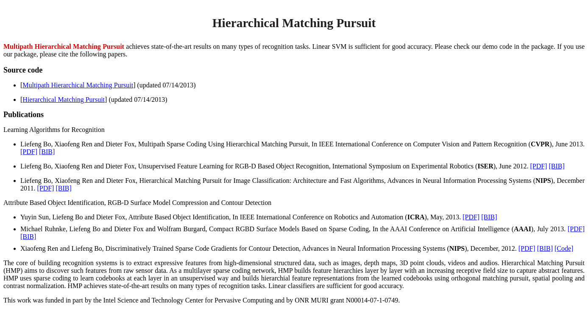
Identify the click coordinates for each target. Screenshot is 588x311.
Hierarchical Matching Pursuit (63, 99)
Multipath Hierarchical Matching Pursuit (77, 85)
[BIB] (47, 151)
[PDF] (28, 151)
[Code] (564, 248)
